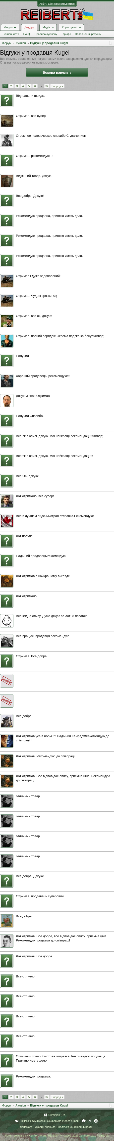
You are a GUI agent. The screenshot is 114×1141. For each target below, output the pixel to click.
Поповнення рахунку (88, 34)
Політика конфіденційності (75, 1126)
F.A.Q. (27, 34)
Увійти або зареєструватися (57, 3)
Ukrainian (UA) (57, 1114)
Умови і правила (45, 1126)
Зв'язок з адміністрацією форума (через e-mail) (49, 1120)
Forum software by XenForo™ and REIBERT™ (57, 1135)
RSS (96, 1121)
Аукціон (29, 27)
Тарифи (66, 34)
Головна (84, 1121)
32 (46, 86)
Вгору (90, 1121)
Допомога (26, 1126)
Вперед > (57, 86)
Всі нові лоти (11, 34)
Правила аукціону (46, 34)
